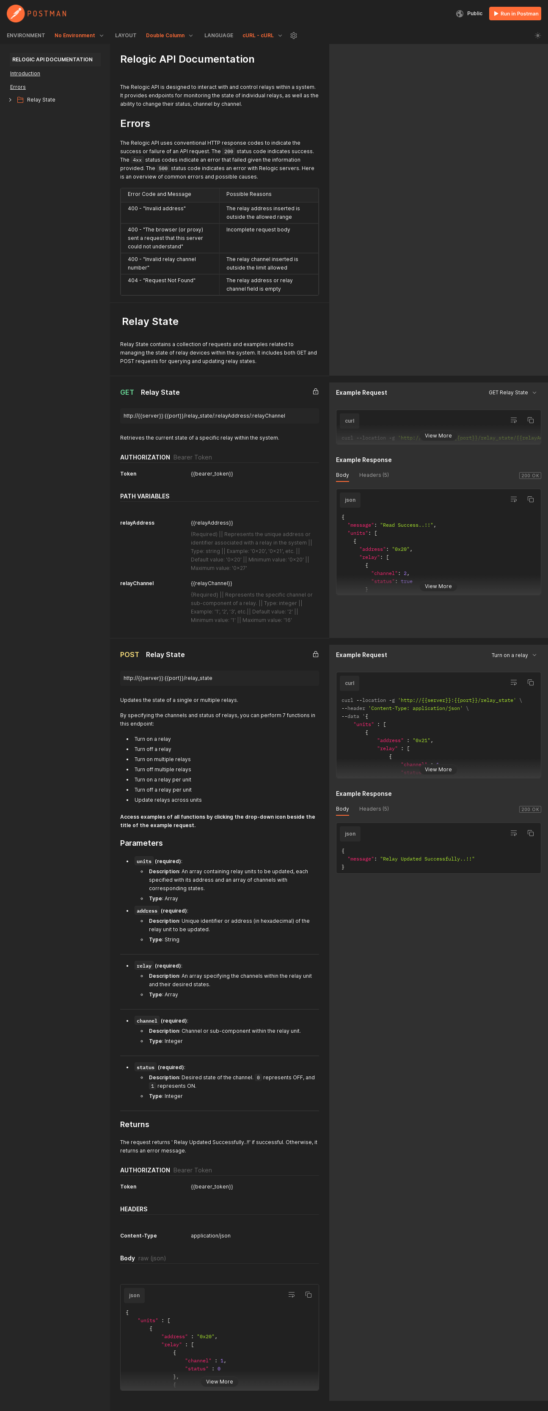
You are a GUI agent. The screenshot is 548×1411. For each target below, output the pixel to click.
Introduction (25, 73)
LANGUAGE (218, 35)
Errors (18, 87)
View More (438, 435)
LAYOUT (126, 35)
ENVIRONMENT (26, 35)
